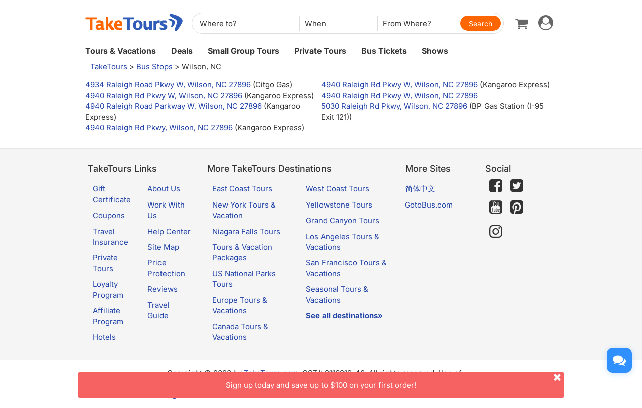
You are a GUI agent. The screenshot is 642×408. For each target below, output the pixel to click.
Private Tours (320, 51)
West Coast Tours (337, 188)
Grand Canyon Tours (342, 220)
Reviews (162, 289)
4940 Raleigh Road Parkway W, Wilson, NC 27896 (173, 106)
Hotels (104, 337)
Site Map (163, 247)
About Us (163, 188)
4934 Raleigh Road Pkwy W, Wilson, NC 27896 (168, 84)
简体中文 (420, 188)
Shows (435, 51)
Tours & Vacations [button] (120, 51)
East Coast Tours (242, 188)
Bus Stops (154, 66)
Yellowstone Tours (339, 205)
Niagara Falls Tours (246, 231)
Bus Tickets (384, 51)
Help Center (169, 231)
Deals (182, 51)
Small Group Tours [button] (243, 51)
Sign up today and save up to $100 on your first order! (395, 381)
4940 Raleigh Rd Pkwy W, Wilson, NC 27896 (399, 84)
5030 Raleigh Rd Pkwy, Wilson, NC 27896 (394, 106)
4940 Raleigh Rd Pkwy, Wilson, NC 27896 (159, 127)
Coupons (109, 215)
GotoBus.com (429, 205)
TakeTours (108, 66)
